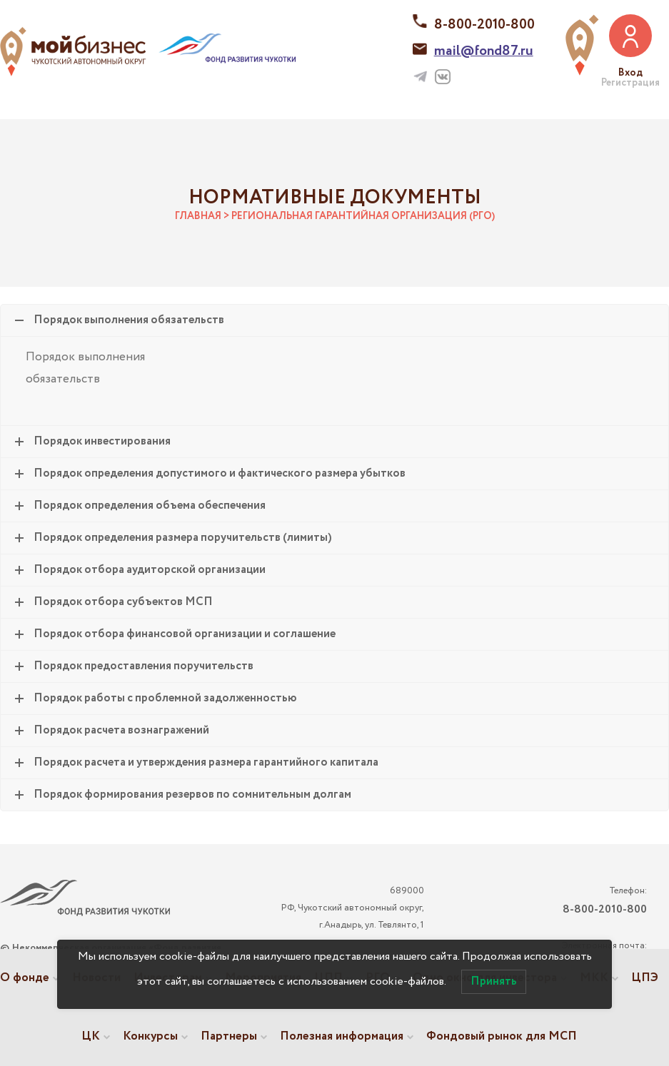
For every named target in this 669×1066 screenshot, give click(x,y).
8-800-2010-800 (484, 24)
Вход (630, 73)
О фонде (24, 978)
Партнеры (229, 1036)
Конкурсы (150, 1036)
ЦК (90, 1036)
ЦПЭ (644, 978)
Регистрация (630, 83)
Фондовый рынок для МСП (501, 1036)
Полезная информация (341, 1036)
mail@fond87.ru (483, 51)
